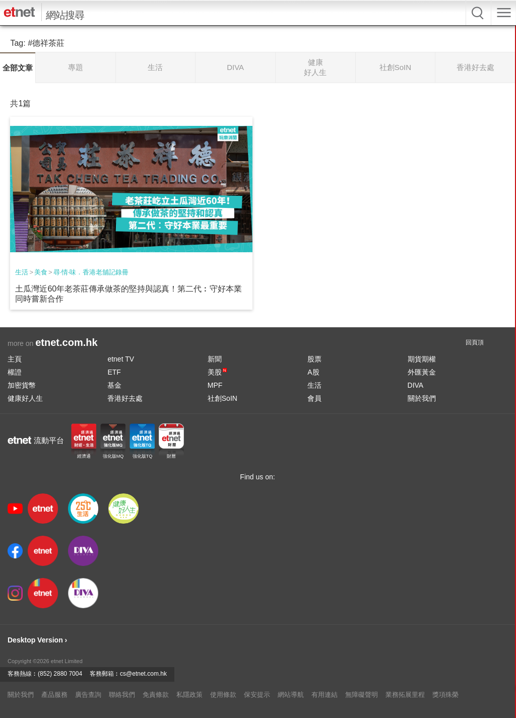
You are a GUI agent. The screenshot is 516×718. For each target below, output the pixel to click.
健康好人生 (25, 398)
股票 (314, 359)
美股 (217, 372)
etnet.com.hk (66, 342)
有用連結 (324, 694)
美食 (40, 272)
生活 (21, 272)
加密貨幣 (22, 385)
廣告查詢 (88, 694)
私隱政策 (189, 694)
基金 (114, 385)
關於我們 (422, 398)
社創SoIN (222, 398)
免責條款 (156, 694)
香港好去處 (125, 398)
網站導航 (291, 694)
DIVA (416, 385)
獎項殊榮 (445, 694)
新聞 (215, 359)
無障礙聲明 (361, 694)
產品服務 (54, 694)
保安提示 (257, 694)
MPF (215, 385)
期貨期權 (422, 359)
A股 (313, 372)
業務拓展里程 (405, 694)
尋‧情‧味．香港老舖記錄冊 (90, 272)
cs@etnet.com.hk (143, 673)
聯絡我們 (122, 694)
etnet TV (120, 359)
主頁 (15, 359)
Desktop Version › (37, 640)
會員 (314, 398)
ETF (113, 372)
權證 (15, 372)
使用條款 (223, 694)
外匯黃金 (422, 372)
